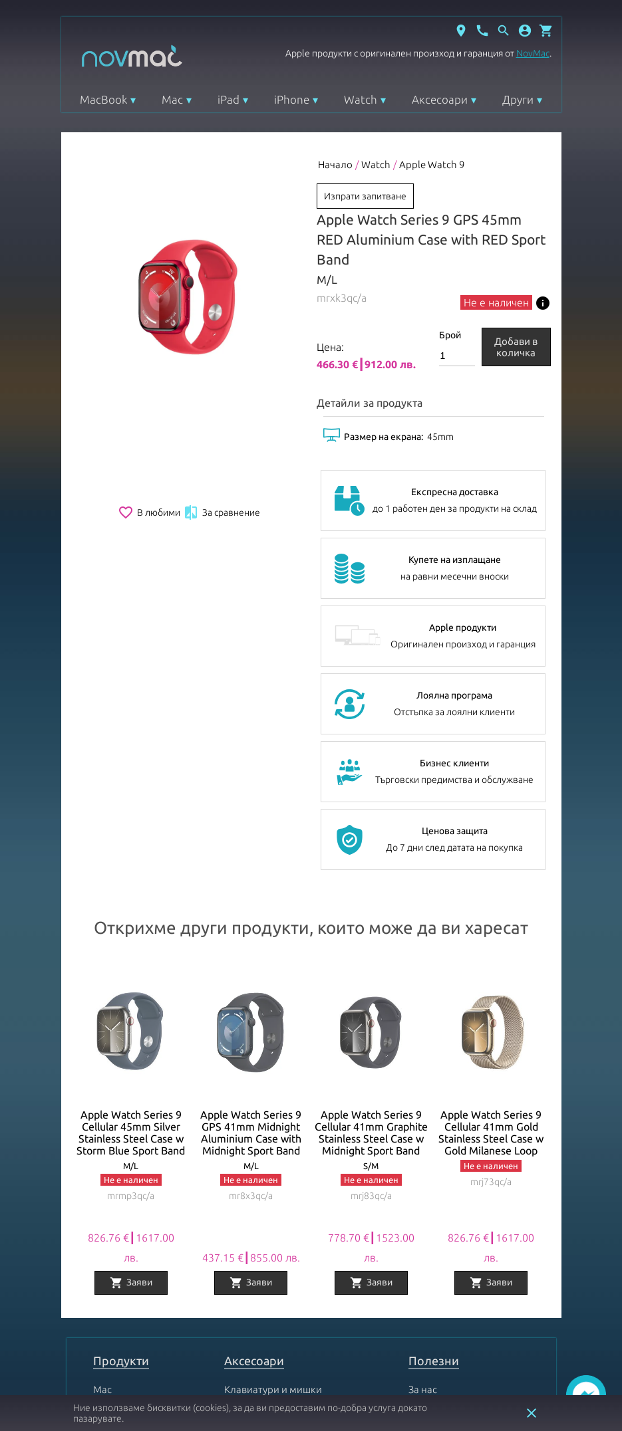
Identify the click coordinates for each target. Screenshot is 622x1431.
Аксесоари (440, 99)
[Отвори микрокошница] (546, 31)
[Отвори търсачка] (503, 31)
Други (518, 99)
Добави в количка (516, 347)
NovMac (532, 53)
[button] (525, 31)
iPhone (291, 99)
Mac (172, 99)
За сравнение (221, 512)
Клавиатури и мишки (273, 1389)
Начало (335, 164)
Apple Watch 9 (431, 164)
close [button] (532, 1413)
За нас (422, 1389)
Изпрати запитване (365, 196)
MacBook (103, 99)
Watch (360, 99)
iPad (228, 99)
